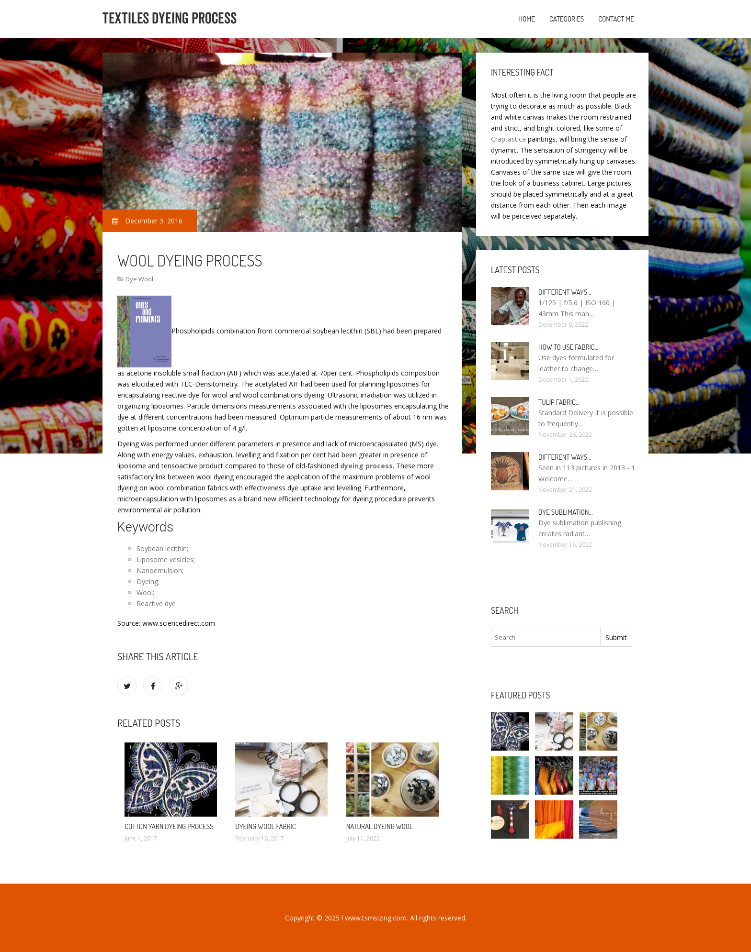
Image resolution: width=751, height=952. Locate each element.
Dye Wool (139, 279)
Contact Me (616, 18)
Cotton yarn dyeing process (169, 826)
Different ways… (564, 292)
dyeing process (366, 465)
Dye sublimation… (565, 512)
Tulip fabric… (559, 402)
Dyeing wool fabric (265, 826)
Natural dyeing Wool (379, 826)
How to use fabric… (568, 347)
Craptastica (508, 139)
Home (526, 18)
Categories (566, 18)
